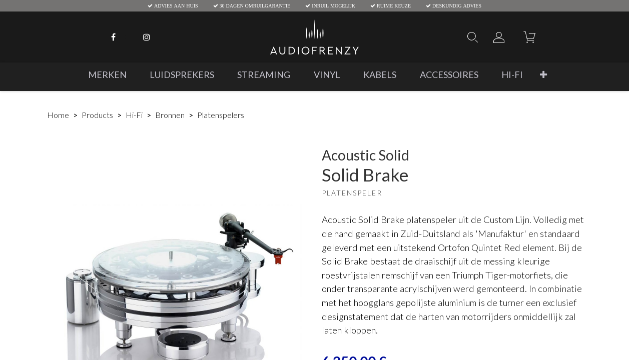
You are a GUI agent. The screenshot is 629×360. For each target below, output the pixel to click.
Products (97, 115)
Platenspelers (220, 115)
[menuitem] (107, 75)
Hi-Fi (134, 115)
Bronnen (170, 115)
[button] (543, 75)
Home (58, 115)
